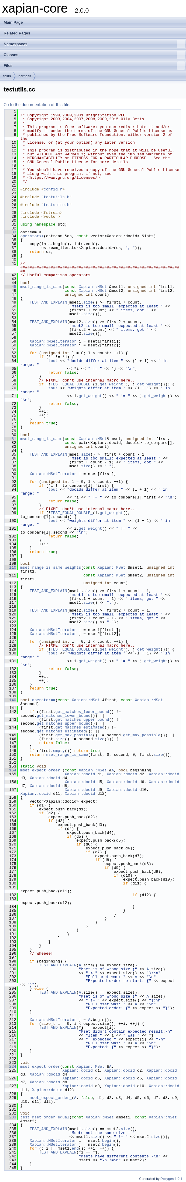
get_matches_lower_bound (82, 711)
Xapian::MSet (93, 286)
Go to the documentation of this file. (37, 104)
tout (53, 361)
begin (108, 1140)
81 (10, 438)
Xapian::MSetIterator (53, 341)
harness (25, 76)
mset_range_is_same (41, 286)
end (75, 1148)
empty (59, 750)
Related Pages (17, 33)
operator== (43, 700)
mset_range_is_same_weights (50, 567)
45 (10, 286)
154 (10, 770)
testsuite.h (56, 205)
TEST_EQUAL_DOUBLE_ (72, 384)
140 (10, 700)
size (88, 302)
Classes (94, 55)
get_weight (111, 384)
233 (10, 1117)
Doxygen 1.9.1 (171, 1179)
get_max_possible (74, 735)
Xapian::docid (80, 774)
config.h (53, 189)
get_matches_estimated (80, 727)
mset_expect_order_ (41, 770)
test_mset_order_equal (44, 1117)
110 (10, 567)
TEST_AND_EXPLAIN (48, 302)
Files (94, 65)
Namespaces (94, 44)
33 (10, 232)
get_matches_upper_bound (82, 719)
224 (10, 1066)
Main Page (13, 22)
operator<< (32, 236)
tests (7, 76)
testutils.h (56, 197)
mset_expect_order (40, 1066)
